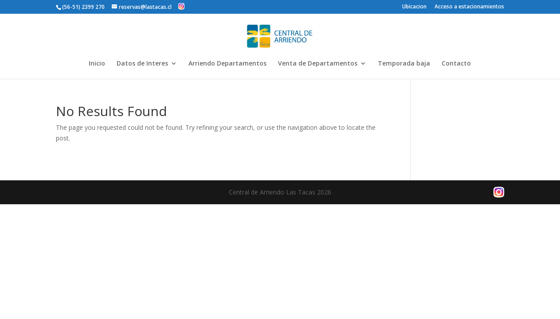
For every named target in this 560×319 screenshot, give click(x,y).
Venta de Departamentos (317, 63)
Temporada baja (404, 63)
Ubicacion (414, 7)
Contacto (456, 63)
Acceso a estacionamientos (469, 7)
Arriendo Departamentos (227, 63)
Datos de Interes (142, 63)
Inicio (97, 63)
